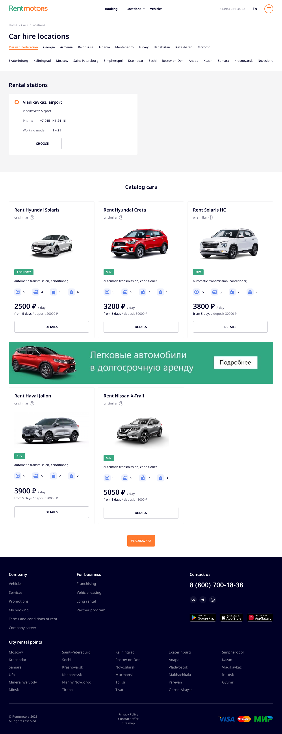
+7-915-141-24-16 (53, 120)
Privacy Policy (128, 714)
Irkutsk (228, 674)
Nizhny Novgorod (76, 682)
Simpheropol (233, 652)
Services (15, 592)
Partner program (91, 610)
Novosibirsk (125, 667)
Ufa (12, 674)
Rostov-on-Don (128, 659)
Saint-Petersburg (76, 652)
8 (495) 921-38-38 (232, 9)
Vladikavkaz (141, 541)
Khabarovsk (72, 674)
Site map (128, 723)
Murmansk (124, 674)
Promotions (19, 601)
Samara (15, 667)
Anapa (174, 659)
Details (52, 327)
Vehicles (156, 9)
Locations (133, 9)
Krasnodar (17, 659)
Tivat (119, 689)
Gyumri (228, 682)
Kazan (227, 659)
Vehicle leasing (89, 592)
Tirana (67, 689)
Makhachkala (180, 674)
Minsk (14, 689)
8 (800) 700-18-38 (216, 584)
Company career (22, 627)
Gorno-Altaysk (181, 689)
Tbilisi (120, 682)
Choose (42, 143)
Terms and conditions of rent (33, 618)
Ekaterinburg (180, 652)
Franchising (86, 583)
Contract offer (128, 719)
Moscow (16, 652)
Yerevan (175, 682)
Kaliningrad (125, 652)
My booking (19, 610)
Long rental (86, 601)
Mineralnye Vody (23, 682)
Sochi (66, 659)
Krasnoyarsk (72, 667)
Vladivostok (178, 667)
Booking (111, 9)
